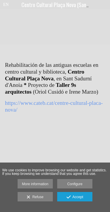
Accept (75, 197)
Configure (74, 184)
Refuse (35, 197)
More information (35, 184)
